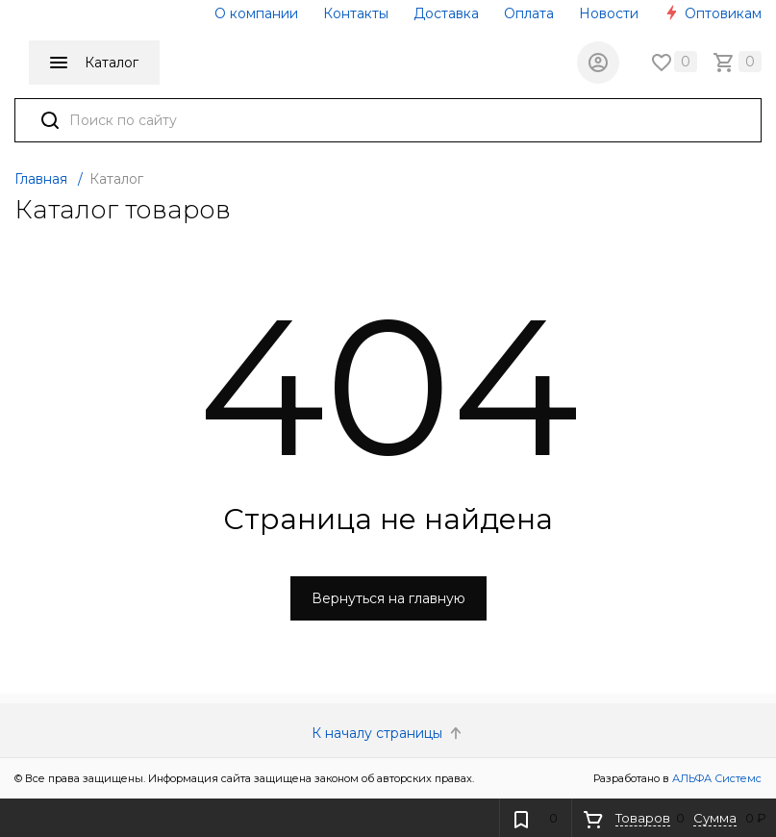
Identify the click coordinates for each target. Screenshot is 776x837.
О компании (256, 13)
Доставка (446, 13)
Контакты (355, 13)
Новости (608, 13)
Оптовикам (712, 13)
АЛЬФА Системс (715, 778)
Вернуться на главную (388, 598)
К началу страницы (388, 733)
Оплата (529, 13)
